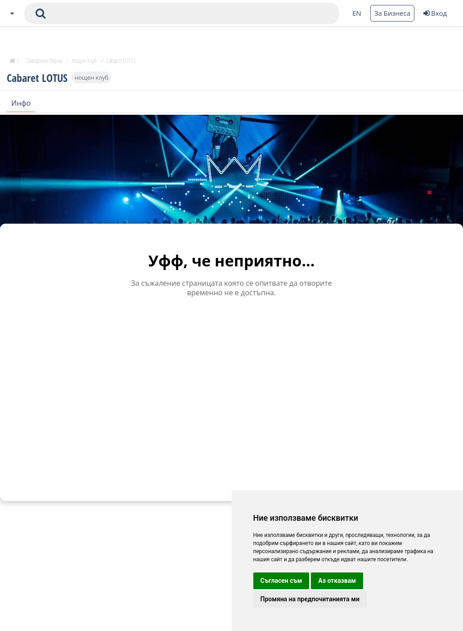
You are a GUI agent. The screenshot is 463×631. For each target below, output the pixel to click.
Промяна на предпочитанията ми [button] (310, 599)
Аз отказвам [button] (337, 580)
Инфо (21, 103)
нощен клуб (91, 77)
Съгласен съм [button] (281, 580)
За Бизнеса (392, 13)
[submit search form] (40, 13)
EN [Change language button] (356, 13)
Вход (435, 13)
